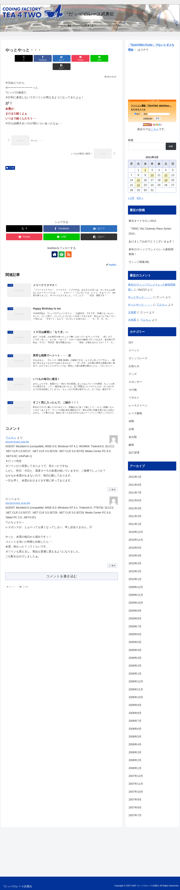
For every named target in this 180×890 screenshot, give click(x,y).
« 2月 (131, 198)
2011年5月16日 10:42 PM (17, 495)
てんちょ (10, 429)
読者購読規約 (147, 118)
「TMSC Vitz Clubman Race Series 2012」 (150, 231)
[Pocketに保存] (71, 58)
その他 (10, 159)
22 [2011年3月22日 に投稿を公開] (138, 185)
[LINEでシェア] (90, 58)
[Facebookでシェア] (33, 58)
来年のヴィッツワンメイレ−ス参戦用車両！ (151, 252)
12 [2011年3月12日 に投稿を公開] (165, 175)
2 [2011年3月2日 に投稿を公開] (145, 170)
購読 (137, 114)
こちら (155, 129)
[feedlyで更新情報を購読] (61, 246)
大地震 (132, 312)
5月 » (140, 198)
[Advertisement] (61, 185)
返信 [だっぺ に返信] (112, 557)
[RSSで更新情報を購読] (68, 246)
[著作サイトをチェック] (55, 246)
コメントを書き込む (61, 568)
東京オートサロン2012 (142, 220)
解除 (144, 114)
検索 (130, 140)
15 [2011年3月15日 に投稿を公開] (138, 180)
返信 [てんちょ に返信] (112, 481)
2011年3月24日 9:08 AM (17, 433)
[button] (109, 58)
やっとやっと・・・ (140, 297)
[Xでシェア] (14, 58)
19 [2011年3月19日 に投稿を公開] (165, 180)
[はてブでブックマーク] (52, 58)
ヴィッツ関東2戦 (139, 262)
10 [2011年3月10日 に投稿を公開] (152, 175)
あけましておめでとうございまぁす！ (152, 241)
